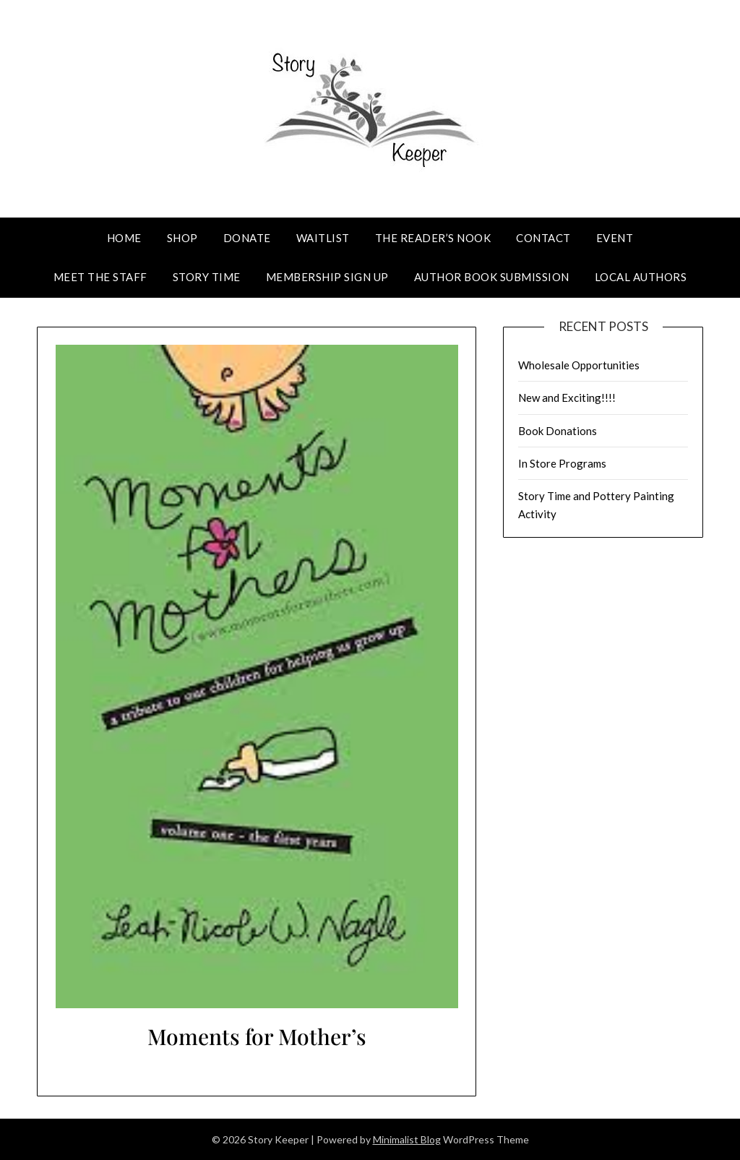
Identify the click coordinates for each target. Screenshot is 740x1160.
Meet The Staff (100, 276)
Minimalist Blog (407, 1139)
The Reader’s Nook (433, 237)
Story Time (207, 276)
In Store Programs (562, 463)
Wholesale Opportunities (579, 364)
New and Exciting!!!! (567, 397)
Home (124, 237)
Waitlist (323, 237)
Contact (543, 237)
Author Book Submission (491, 276)
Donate (247, 237)
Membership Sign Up (327, 276)
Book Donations (557, 430)
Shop (182, 237)
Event (615, 237)
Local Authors (641, 276)
